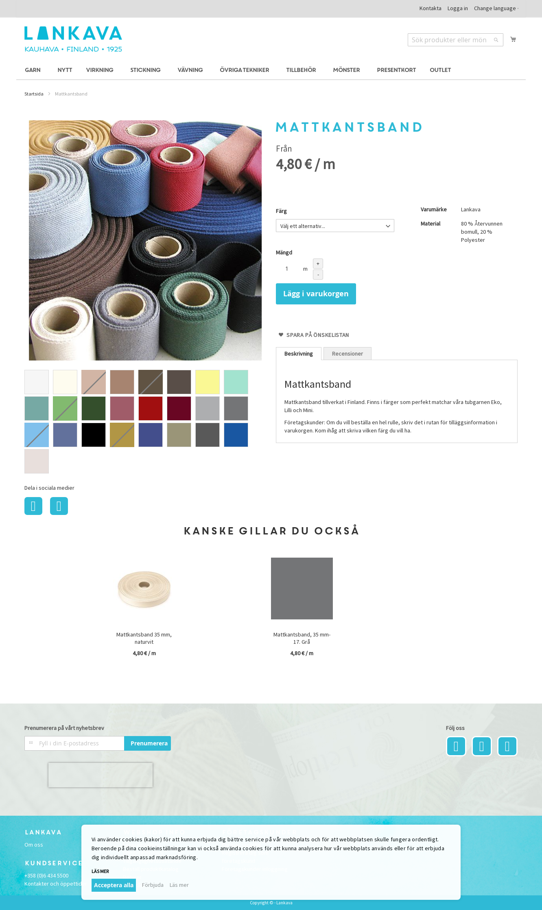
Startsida (34, 94)
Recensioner (347, 353)
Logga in (458, 8)
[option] (36, 382)
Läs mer (100, 871)
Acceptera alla (113, 885)
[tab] (298, 353)
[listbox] (145, 423)
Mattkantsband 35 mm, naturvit (144, 638)
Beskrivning (298, 353)
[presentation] (100, 775)
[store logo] (73, 39)
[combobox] (455, 39)
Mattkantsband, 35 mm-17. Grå (301, 638)
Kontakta (430, 8)
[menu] (271, 70)
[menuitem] (34, 70)
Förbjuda (153, 884)
